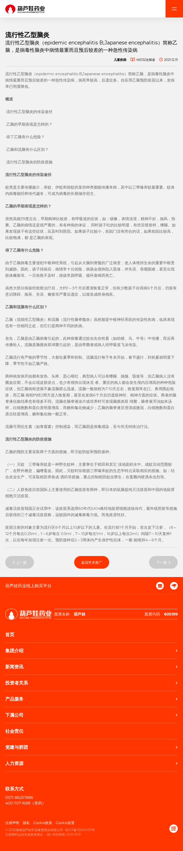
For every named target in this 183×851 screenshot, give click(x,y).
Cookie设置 (65, 823)
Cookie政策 (42, 823)
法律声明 (12, 823)
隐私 (26, 823)
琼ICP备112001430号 (80, 830)
